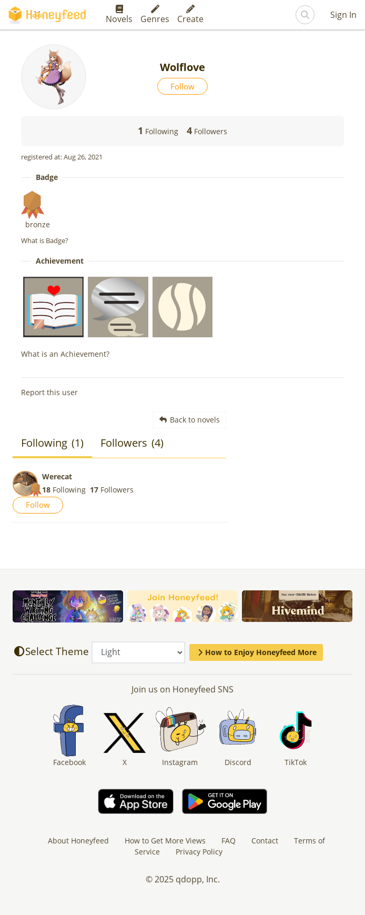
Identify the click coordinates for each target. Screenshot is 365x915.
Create (190, 15)
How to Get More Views (165, 841)
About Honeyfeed (78, 841)
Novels (119, 15)
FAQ (228, 841)
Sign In (343, 15)
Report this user (49, 392)
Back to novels (189, 420)
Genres (154, 15)
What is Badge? (44, 240)
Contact (264, 841)
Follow (182, 86)
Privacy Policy (199, 852)
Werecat (57, 476)
